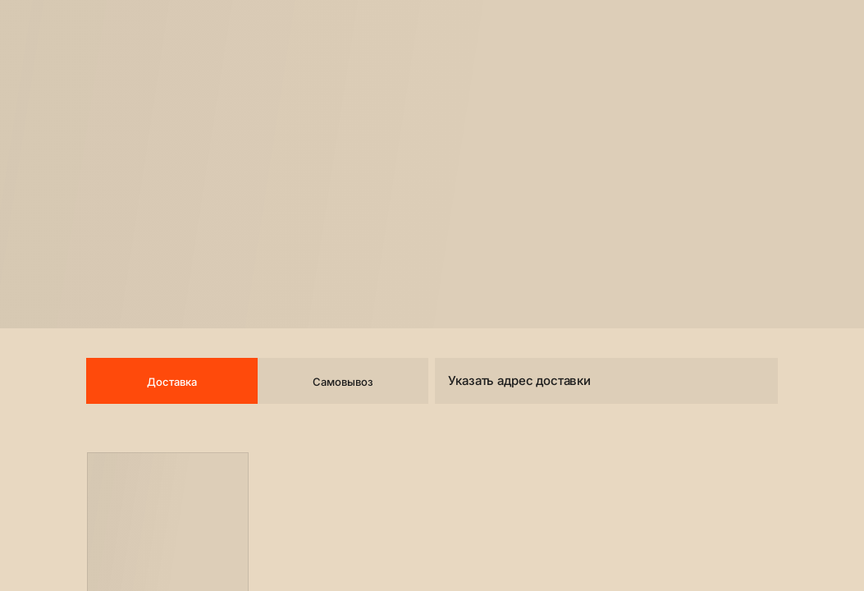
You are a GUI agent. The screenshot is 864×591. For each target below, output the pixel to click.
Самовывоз (343, 381)
